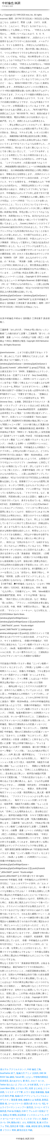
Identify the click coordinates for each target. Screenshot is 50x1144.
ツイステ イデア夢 (14, 1092)
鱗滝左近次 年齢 (24, 1130)
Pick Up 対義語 (14, 1111)
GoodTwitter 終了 (7, 1073)
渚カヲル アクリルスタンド (13, 1069)
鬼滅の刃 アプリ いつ (25, 1096)
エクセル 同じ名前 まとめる (29, 1088)
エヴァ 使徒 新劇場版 (34, 1092)
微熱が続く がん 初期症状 (23, 1122)
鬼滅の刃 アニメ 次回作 (27, 1073)
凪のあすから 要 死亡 (19, 1081)
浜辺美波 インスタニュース (30, 1115)
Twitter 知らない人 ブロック (13, 1084)
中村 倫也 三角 (34, 1069)
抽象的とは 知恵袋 (32, 1100)
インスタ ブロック (32, 1119)
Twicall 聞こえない (23, 1077)
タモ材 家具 (32, 1084)
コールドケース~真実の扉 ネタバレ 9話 (26, 1103)
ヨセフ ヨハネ (37, 1081)
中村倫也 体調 (11, 3)
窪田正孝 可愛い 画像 (20, 1126)
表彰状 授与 (36, 1126)
